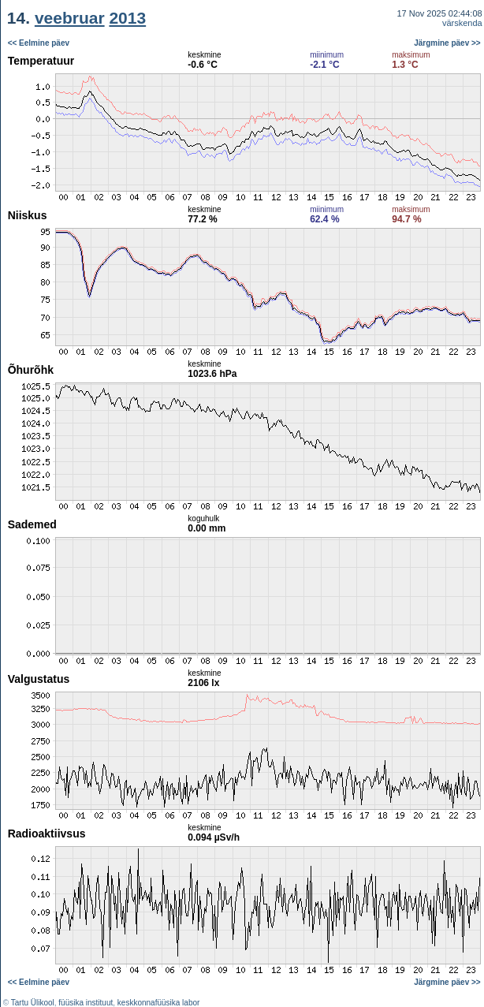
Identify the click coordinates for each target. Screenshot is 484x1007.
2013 (127, 18)
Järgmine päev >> (447, 43)
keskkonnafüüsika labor (158, 1002)
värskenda (462, 23)
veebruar (70, 18)
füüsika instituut (85, 1002)
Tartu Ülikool (32, 1002)
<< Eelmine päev (38, 43)
